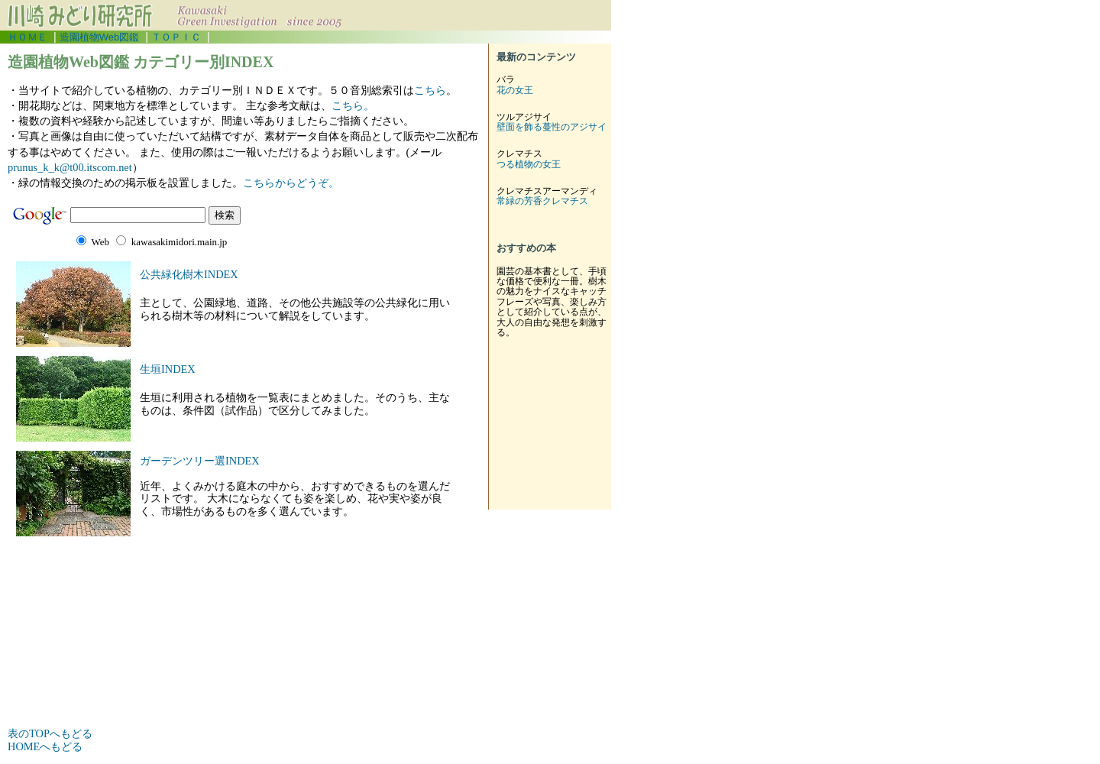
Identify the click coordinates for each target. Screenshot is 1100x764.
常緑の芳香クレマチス (542, 201)
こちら (430, 90)
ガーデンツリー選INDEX (200, 461)
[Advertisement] (186, 694)
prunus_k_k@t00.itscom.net (70, 167)
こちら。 (353, 105)
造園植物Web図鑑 (99, 37)
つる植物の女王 (529, 164)
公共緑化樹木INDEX (189, 274)
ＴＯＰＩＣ (176, 37)
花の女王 (515, 90)
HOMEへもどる (45, 746)
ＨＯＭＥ (27, 37)
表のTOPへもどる (50, 733)
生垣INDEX (168, 369)
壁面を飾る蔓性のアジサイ (552, 126)
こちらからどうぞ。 (291, 182)
